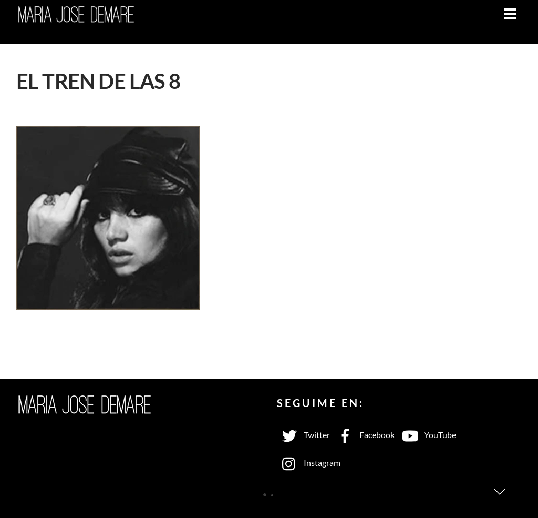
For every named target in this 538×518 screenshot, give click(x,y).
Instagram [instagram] (308, 463)
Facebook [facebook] (364, 435)
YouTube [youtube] (426, 435)
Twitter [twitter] (303, 435)
